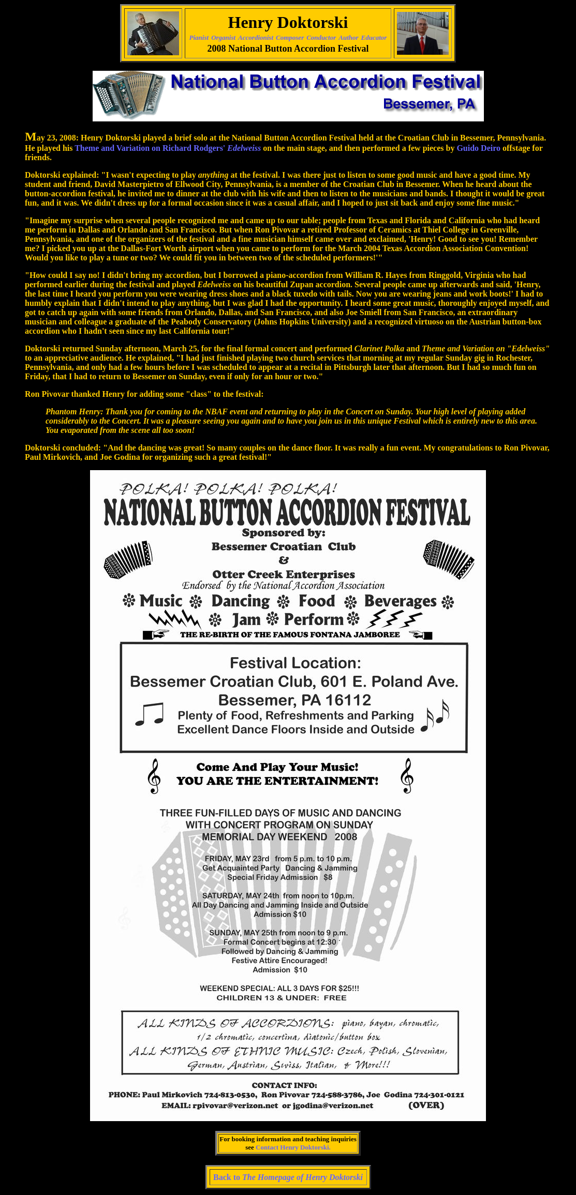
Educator (374, 37)
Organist (223, 37)
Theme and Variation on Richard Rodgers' (168, 148)
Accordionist (255, 37)
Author (348, 37)
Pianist (199, 37)
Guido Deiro (479, 148)
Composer (290, 37)
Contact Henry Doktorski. (293, 1147)
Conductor (321, 37)
